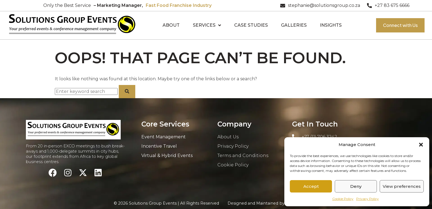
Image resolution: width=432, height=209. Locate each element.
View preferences (402, 186)
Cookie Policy (342, 199)
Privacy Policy (367, 199)
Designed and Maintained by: (273, 203)
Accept (311, 186)
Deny (355, 186)
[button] (421, 144)
